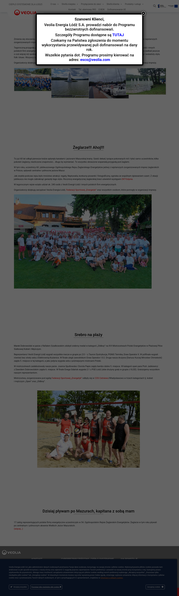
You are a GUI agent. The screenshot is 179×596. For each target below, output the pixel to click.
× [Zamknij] (143, 13)
